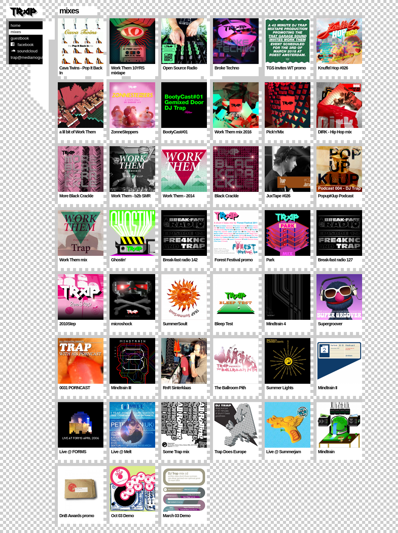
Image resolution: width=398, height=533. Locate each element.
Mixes (16, 32)
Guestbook (20, 38)
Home (16, 25)
